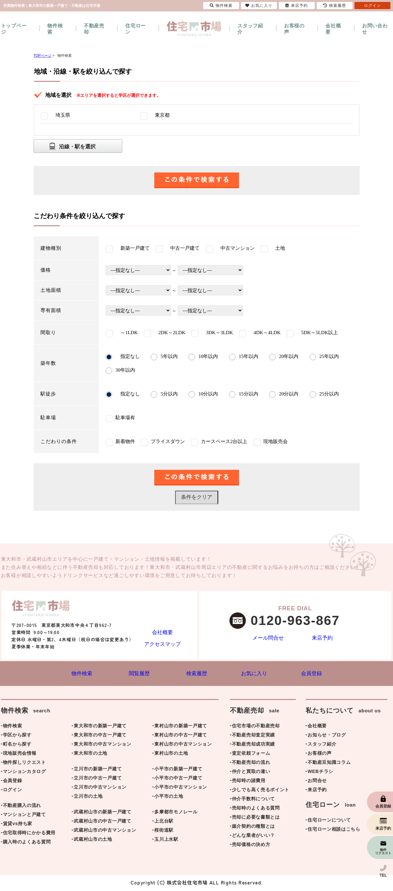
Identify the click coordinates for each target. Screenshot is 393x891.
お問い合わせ (375, 29)
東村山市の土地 (171, 754)
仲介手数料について (253, 800)
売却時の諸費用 (248, 781)
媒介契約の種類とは (253, 827)
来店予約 (322, 638)
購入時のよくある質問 (27, 843)
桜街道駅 (164, 831)
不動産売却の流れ (251, 763)
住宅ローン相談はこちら (334, 830)
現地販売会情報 (20, 754)
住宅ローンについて (329, 821)
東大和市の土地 (90, 754)
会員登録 (12, 781)
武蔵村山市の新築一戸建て (102, 813)
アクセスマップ (162, 643)
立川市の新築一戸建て (98, 770)
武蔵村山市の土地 (93, 840)
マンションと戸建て (24, 815)
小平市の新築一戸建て (178, 770)
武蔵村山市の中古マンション (105, 831)
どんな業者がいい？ (253, 836)
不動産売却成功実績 (253, 745)
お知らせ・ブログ (327, 736)
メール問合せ (268, 638)
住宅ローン (135, 29)
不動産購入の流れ (22, 806)
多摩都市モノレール (175, 813)
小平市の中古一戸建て (178, 779)
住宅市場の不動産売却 (256, 727)
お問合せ (317, 781)
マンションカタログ (24, 772)
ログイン (12, 791)
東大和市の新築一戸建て (100, 727)
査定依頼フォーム (251, 754)
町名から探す (17, 745)
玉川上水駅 (166, 840)
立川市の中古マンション (100, 788)
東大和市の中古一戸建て (100, 736)
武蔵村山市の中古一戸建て (102, 822)
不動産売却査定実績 (253, 736)
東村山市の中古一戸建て (180, 736)
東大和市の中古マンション (102, 745)
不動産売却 (94, 29)
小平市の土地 (168, 797)
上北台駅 (164, 822)
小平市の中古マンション (180, 788)
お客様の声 (294, 29)
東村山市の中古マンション (183, 745)
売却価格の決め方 (251, 845)
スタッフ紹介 (250, 29)
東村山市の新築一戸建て (180, 727)
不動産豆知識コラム (329, 763)
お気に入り (258, 5)
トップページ (14, 29)
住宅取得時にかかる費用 (29, 834)
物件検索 (55, 29)
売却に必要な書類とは (256, 818)
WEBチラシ (320, 772)
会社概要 (333, 29)
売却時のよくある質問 (256, 809)
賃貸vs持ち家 (17, 824)
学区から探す (17, 736)
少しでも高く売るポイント (260, 791)
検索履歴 (334, 5)
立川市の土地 (88, 797)
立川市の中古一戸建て (98, 779)
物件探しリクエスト (24, 763)
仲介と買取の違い (251, 772)
